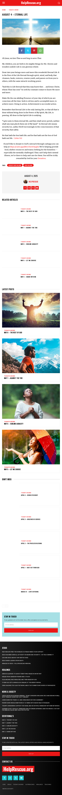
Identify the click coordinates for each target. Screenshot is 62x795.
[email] (31, 624)
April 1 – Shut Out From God (30, 567)
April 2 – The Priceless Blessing (31, 543)
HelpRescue (33, 181)
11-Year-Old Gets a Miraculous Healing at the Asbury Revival (21, 682)
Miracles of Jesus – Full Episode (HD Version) (16, 663)
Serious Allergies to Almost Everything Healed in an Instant (22, 673)
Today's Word (13, 10)
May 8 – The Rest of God (29, 211)
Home (4, 10)
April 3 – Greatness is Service (30, 519)
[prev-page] (3, 606)
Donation (42, 158)
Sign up (31, 630)
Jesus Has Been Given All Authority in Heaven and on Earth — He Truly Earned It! (28, 654)
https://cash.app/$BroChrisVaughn (24, 147)
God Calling (28, 165)
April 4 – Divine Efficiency (29, 495)
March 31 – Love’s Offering (30, 592)
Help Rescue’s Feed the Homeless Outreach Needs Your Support (22, 652)
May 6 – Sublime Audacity (29, 244)
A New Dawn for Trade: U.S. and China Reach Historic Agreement (22, 700)
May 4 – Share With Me (28, 277)
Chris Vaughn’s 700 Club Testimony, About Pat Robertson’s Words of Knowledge (28, 685)
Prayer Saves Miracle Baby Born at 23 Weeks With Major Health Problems (26, 703)
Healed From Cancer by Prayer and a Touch (16, 676)
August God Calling (15, 165)
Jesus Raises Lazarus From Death (12, 660)
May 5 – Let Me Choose (28, 260)
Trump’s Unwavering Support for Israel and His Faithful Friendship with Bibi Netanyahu (31, 705)
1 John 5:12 (18, 138)
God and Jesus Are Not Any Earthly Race (15, 657)
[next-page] (6, 606)
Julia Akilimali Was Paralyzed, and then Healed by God (19, 679)
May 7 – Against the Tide (29, 227)
